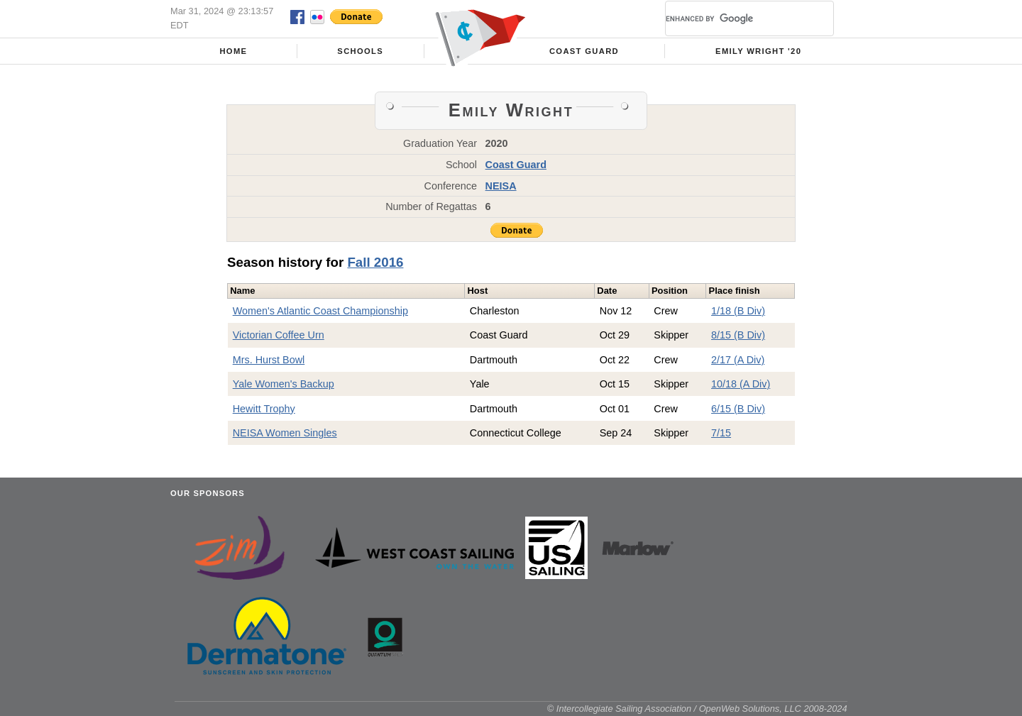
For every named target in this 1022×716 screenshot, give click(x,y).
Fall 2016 (375, 262)
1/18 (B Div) (738, 310)
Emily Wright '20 (758, 51)
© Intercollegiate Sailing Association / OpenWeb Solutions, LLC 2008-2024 (697, 708)
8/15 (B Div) (738, 335)
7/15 (721, 433)
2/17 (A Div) (737, 359)
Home (233, 51)
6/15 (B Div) (738, 408)
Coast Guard (584, 51)
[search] (732, 18)
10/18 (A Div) (740, 384)
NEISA (501, 186)
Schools (360, 51)
